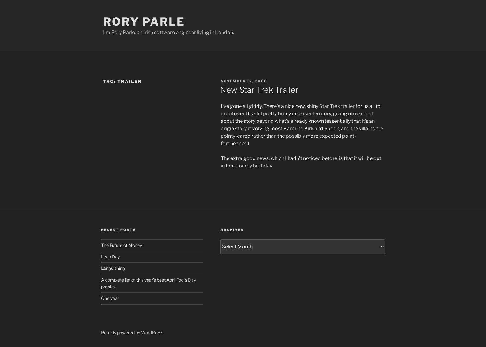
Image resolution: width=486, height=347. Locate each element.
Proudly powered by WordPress (132, 332)
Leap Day (110, 256)
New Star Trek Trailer (259, 90)
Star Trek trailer (337, 106)
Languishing (113, 268)
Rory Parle (144, 22)
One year (110, 298)
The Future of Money (121, 245)
